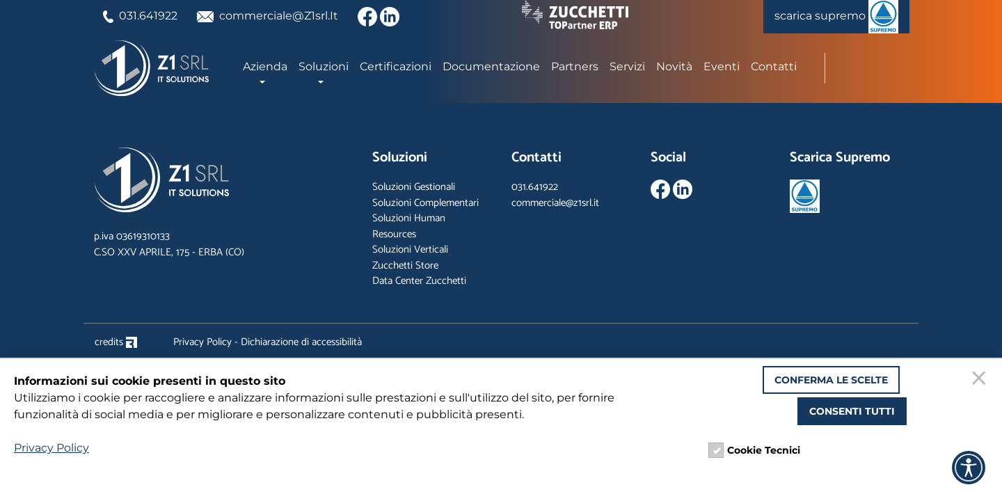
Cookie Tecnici (763, 450)
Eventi (721, 66)
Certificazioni (395, 66)
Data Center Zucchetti (419, 280)
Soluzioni (324, 66)
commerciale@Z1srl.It (268, 15)
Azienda (265, 66)
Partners (574, 66)
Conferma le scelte (831, 380)
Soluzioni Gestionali (413, 187)
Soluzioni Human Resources (408, 226)
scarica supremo (836, 16)
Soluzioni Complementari (425, 203)
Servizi (627, 66)
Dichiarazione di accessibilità (301, 342)
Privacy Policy (202, 342)
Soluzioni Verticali (410, 249)
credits (116, 342)
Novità (674, 66)
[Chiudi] (981, 380)
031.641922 (140, 15)
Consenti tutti (852, 411)
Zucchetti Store (405, 265)
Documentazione (491, 66)
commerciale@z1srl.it (555, 203)
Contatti (774, 66)
